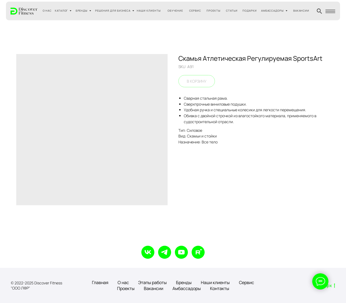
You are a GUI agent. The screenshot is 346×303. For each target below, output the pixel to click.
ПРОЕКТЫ (214, 10)
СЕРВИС (195, 10)
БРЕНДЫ (82, 10)
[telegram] (164, 252)
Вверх (327, 286)
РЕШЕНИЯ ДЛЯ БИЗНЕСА (113, 10)
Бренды (184, 282)
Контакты (219, 288)
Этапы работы (152, 282)
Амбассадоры (186, 288)
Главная (100, 282)
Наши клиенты (215, 282)
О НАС (47, 10)
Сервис (246, 282)
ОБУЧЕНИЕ (175, 10)
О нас (123, 282)
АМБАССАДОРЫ (272, 10)
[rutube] (198, 252)
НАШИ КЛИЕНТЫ (149, 10)
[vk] (147, 252)
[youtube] (181, 252)
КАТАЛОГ (61, 10)
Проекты (126, 288)
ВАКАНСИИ (301, 10)
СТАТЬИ (232, 10)
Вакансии (153, 288)
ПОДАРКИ (249, 10)
